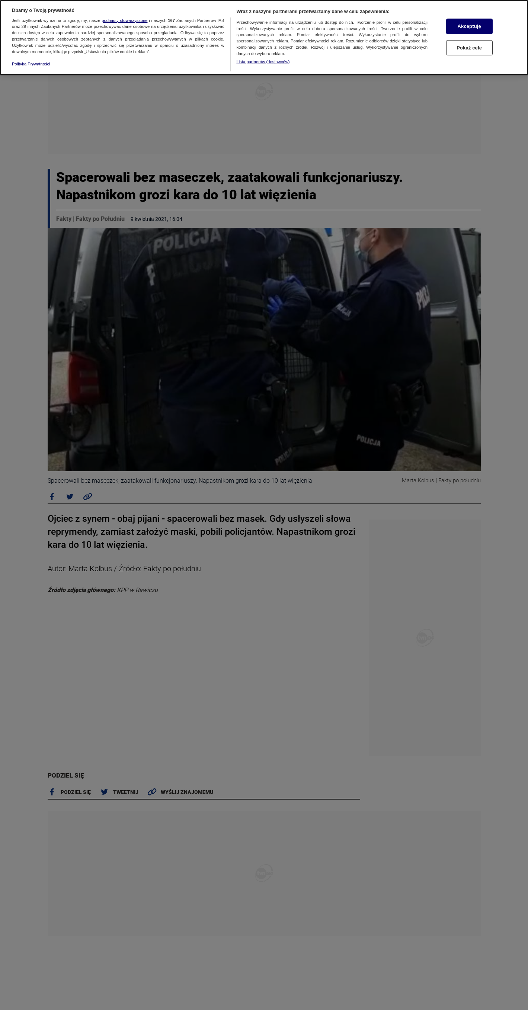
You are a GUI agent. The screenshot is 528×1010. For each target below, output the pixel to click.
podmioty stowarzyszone (124, 20)
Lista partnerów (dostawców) (263, 61)
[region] (264, 37)
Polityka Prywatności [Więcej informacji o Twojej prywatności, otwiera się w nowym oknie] (31, 64)
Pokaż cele (469, 48)
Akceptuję (469, 26)
